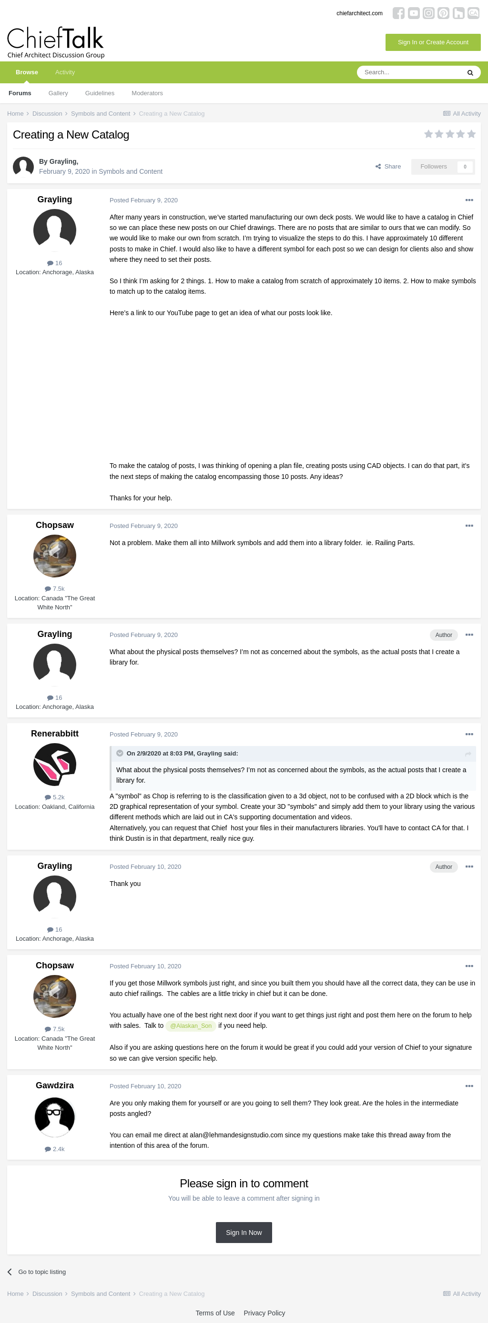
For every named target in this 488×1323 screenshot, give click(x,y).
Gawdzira (55, 1085)
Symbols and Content (131, 171)
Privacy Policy (264, 1313)
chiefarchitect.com (359, 13)
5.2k (54, 797)
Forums (20, 93)
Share (388, 166)
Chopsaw (55, 525)
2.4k (54, 1149)
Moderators (147, 93)
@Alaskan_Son (191, 1026)
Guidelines (99, 93)
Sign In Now (244, 1232)
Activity (65, 72)
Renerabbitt (55, 733)
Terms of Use (214, 1313)
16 (54, 263)
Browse (27, 76)
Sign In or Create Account (433, 42)
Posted (144, 200)
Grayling (63, 161)
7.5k (54, 588)
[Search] (408, 72)
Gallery (58, 93)
